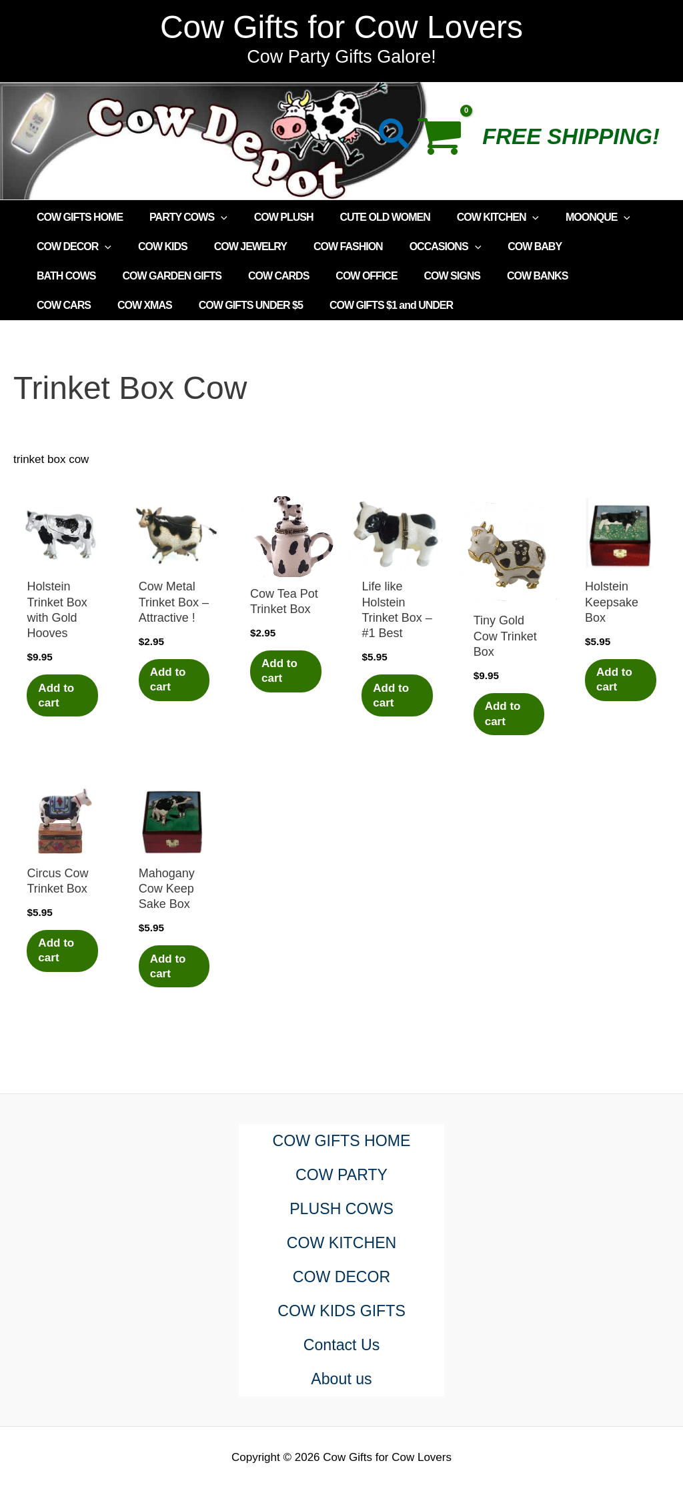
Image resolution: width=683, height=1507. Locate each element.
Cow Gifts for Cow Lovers (341, 27)
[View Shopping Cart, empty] (447, 140)
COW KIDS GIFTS (341, 1311)
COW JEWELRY (237, 246)
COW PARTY (341, 1175)
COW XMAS (582, 276)
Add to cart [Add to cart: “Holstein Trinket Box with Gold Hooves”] (58, 695)
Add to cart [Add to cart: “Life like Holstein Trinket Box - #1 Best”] (393, 695)
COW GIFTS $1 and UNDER (221, 305)
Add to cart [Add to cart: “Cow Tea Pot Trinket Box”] (281, 671)
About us (342, 1379)
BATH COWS (583, 246)
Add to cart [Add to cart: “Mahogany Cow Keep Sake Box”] (170, 967)
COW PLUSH (270, 217)
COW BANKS (427, 276)
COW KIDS (154, 246)
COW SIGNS (347, 276)
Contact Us (342, 1345)
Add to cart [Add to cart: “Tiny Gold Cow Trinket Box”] (505, 714)
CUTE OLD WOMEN (366, 217)
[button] (394, 136)
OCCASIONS (422, 247)
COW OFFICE (267, 276)
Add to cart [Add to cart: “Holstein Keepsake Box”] (616, 680)
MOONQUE (568, 217)
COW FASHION (329, 246)
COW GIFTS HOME (77, 217)
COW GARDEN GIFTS (83, 276)
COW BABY (505, 246)
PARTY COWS (180, 217)
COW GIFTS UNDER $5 (86, 305)
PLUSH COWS (341, 1209)
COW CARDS (184, 276)
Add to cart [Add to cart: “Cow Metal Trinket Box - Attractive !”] (170, 680)
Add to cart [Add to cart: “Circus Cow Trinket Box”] (58, 951)
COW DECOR (71, 247)
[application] (212, 217)
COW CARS (507, 276)
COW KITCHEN (474, 217)
